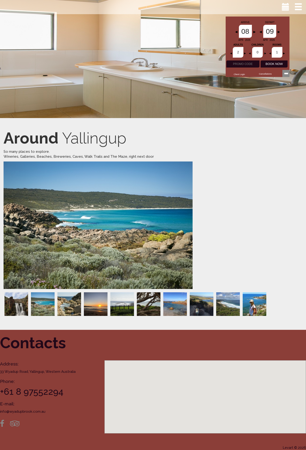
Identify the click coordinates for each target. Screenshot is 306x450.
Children (257, 45)
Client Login (239, 74)
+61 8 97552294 (31, 391)
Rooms (276, 45)
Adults (238, 45)
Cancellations (265, 74)
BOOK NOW (274, 64)
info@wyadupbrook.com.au (22, 411)
